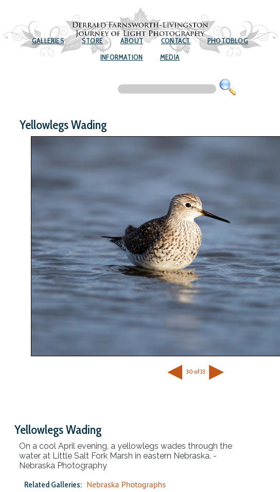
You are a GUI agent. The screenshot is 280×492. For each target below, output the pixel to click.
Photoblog (227, 40)
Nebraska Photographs (126, 484)
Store (92, 40)
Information (121, 57)
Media (170, 57)
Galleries (48, 40)
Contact (175, 40)
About (131, 40)
